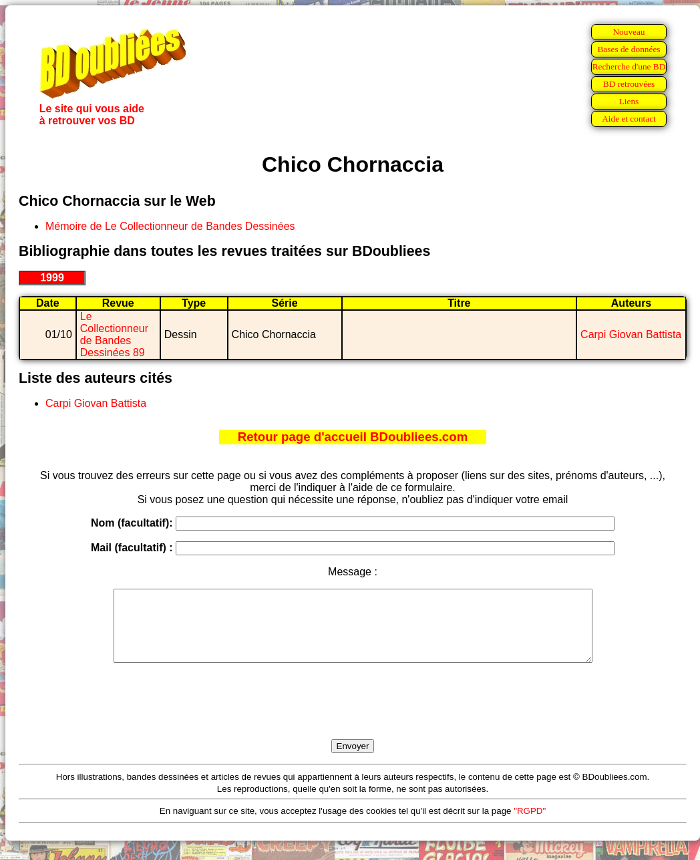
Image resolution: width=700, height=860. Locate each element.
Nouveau (628, 32)
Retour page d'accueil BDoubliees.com (353, 437)
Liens (629, 101)
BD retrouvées (629, 84)
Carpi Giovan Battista (630, 334)
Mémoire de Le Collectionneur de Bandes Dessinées (170, 226)
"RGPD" (530, 825)
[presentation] (352, 716)
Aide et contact (629, 119)
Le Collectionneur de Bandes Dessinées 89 (114, 334)
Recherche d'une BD (629, 66)
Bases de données (628, 49)
